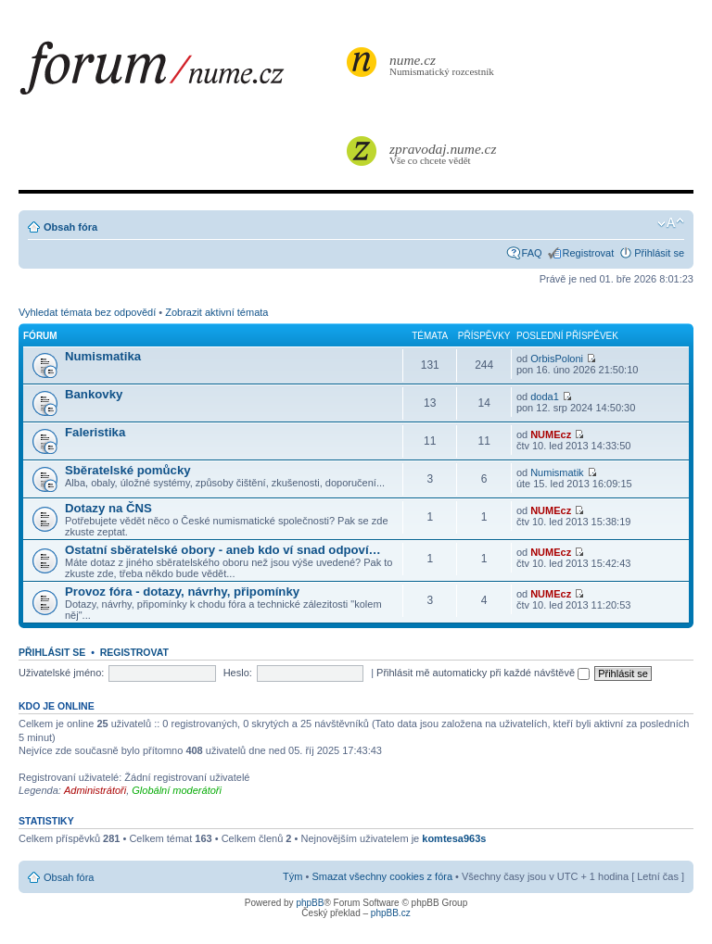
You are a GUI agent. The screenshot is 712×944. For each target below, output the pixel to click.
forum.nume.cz (181, 73)
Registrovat (589, 252)
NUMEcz (550, 434)
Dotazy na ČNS (108, 508)
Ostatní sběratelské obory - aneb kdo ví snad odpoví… (223, 550)
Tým (292, 876)
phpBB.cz (391, 913)
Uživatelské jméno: (61, 672)
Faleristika (95, 432)
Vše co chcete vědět (444, 153)
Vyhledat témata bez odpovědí (87, 312)
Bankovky (93, 394)
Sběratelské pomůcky (128, 470)
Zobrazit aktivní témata (216, 312)
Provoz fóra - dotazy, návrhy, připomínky (182, 591)
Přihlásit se (659, 252)
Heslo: (237, 672)
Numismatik (556, 472)
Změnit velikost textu (670, 223)
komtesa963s (454, 838)
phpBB (310, 903)
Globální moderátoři (177, 790)
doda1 (544, 396)
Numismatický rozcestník (444, 64)
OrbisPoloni (556, 358)
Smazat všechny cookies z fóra (382, 876)
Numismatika (103, 356)
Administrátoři (95, 790)
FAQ (532, 252)
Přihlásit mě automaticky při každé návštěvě (483, 672)
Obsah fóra (70, 227)
